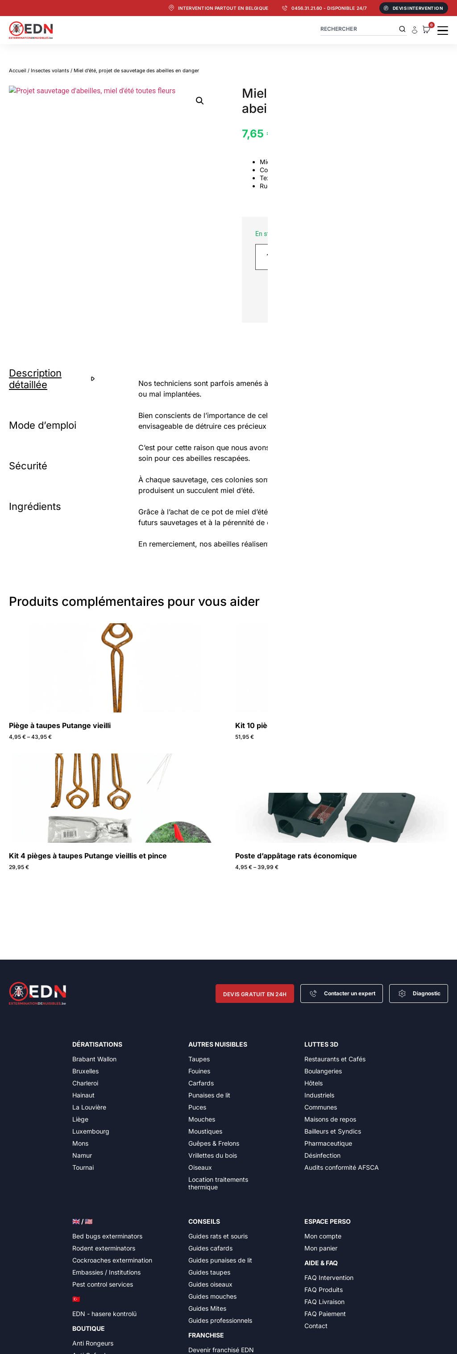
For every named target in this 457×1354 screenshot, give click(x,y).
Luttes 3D (321, 1044)
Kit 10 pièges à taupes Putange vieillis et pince (315, 725)
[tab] (53, 378)
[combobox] (363, 28)
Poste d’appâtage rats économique (296, 855)
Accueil (17, 70)
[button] (200, 101)
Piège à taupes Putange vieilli (60, 725)
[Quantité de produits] (271, 257)
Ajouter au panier (364, 257)
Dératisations (97, 1044)
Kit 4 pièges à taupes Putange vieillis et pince (88, 855)
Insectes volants (50, 70)
